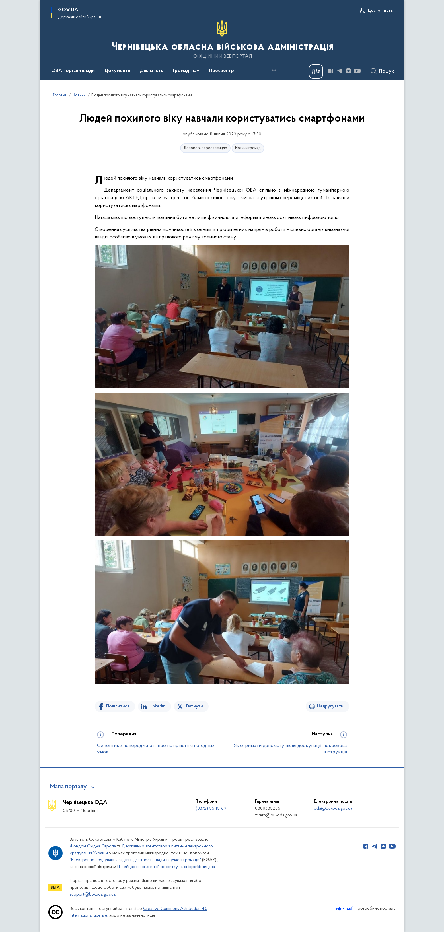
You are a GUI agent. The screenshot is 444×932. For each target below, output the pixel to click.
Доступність (380, 10)
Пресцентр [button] (221, 70)
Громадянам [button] (186, 70)
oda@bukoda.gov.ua (333, 808)
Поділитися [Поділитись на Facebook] (118, 706)
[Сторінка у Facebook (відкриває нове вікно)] (330, 70)
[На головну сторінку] (222, 39)
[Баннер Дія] (316, 71)
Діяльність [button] (151, 70)
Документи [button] (117, 70)
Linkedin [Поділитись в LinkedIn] (157, 706)
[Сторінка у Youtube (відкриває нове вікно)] (357, 70)
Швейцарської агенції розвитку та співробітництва (166, 867)
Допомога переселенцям (205, 148)
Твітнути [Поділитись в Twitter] (194, 706)
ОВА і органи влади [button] (73, 70)
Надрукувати (330, 706)
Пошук (386, 71)
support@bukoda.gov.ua (93, 894)
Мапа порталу (68, 787)
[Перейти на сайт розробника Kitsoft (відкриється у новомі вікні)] (345, 908)
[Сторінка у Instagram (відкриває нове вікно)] (348, 70)
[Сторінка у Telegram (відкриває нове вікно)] (339, 70)
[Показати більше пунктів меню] (274, 70)
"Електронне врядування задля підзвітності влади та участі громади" (135, 860)
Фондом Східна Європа (93, 846)
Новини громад (248, 148)
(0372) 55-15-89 (211, 808)
